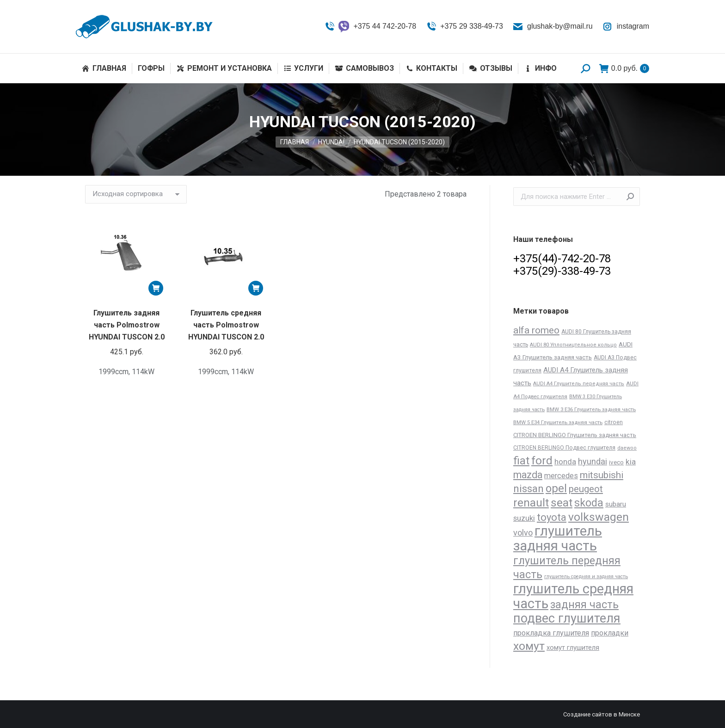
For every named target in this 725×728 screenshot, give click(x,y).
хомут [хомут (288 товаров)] (529, 646)
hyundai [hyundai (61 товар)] (592, 461)
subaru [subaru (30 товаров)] (615, 504)
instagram (625, 26)
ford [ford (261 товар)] (542, 460)
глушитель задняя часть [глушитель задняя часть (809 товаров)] (557, 538)
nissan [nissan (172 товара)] (528, 488)
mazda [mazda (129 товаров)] (527, 475)
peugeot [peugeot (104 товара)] (586, 488)
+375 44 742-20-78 (370, 26)
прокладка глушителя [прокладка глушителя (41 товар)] (551, 633)
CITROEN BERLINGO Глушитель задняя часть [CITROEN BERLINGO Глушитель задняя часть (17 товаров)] (574, 435)
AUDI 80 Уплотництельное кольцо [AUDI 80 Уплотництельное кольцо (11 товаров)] (573, 345)
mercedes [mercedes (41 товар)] (561, 475)
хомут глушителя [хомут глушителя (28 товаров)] (573, 647)
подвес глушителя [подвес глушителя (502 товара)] (567, 618)
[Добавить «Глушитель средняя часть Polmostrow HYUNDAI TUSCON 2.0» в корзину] (255, 288)
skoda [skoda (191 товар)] (588, 503)
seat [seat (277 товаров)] (561, 502)
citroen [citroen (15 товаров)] (613, 422)
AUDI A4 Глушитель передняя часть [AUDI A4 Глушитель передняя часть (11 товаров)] (578, 384)
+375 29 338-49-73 (464, 26)
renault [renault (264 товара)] (531, 502)
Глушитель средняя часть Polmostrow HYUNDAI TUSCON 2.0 (226, 324)
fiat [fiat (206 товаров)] (521, 460)
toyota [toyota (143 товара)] (551, 517)
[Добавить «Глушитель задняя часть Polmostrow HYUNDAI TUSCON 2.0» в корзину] (155, 288)
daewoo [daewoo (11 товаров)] (627, 448)
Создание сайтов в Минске (601, 714)
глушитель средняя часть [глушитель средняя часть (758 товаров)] (573, 596)
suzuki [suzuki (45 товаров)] (524, 518)
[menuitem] (104, 68)
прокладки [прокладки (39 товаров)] (609, 633)
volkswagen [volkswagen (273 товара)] (598, 517)
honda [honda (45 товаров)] (565, 461)
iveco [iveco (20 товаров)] (616, 462)
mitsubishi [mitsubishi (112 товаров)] (601, 475)
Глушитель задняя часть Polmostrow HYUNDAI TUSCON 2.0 (127, 324)
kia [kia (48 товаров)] (631, 461)
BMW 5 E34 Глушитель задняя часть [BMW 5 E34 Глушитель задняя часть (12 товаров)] (557, 422)
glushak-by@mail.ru (552, 26)
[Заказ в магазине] (136, 194)
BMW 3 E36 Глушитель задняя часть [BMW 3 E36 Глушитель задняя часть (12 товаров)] (591, 409)
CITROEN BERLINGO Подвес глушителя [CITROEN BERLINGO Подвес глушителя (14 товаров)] (564, 447)
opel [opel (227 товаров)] (556, 488)
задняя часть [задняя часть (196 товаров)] (584, 604)
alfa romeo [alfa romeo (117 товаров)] (536, 330)
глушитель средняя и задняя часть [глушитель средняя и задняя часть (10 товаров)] (586, 577)
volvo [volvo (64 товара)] (523, 532)
